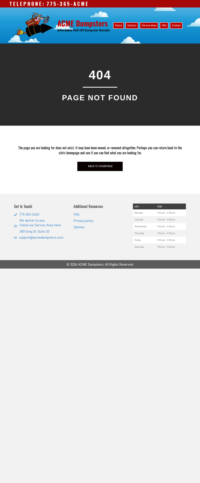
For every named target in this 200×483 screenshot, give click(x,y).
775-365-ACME (68, 3)
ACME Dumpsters (82, 23)
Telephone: (27, 3)
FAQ (76, 214)
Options (79, 227)
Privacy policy (84, 221)
